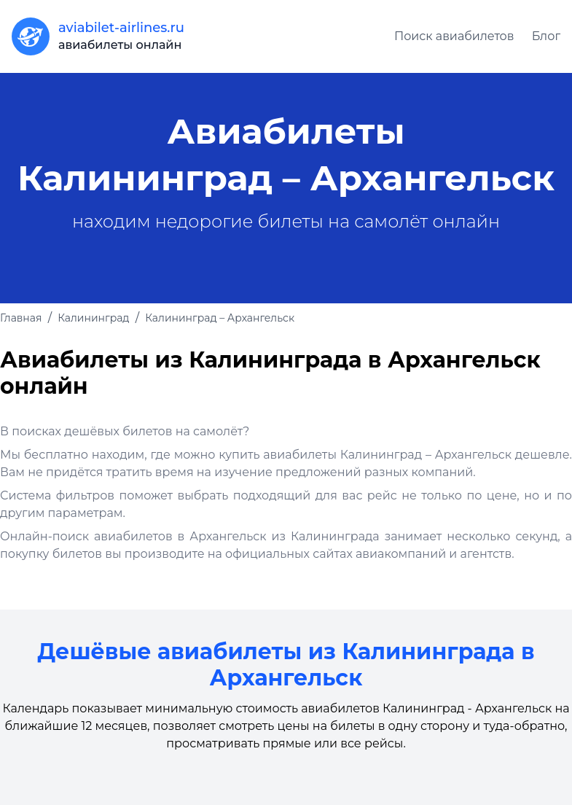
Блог (546, 36)
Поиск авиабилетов (454, 36)
